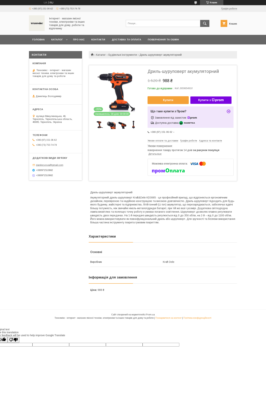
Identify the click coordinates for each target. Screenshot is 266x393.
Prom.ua (150, 314)
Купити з (211, 100)
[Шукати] (204, 23)
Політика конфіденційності (197, 318)
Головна (38, 39)
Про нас (79, 39)
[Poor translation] (13, 340)
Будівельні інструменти (122, 54)
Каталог (57, 39)
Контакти (98, 39)
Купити (168, 100)
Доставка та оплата (126, 39)
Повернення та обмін (163, 39)
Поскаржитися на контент (168, 318)
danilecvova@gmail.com (49, 165)
